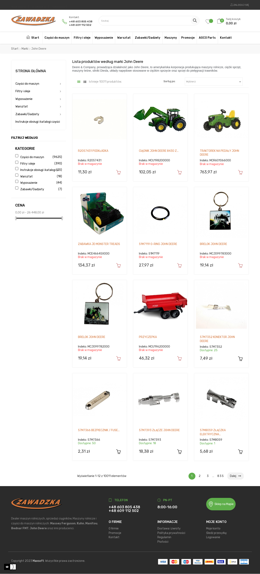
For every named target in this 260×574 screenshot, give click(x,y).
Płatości (162, 541)
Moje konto (213, 528)
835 (220, 476)
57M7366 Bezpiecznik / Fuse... (99, 430)
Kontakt (114, 537)
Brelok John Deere (213, 244)
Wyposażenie (23, 99)
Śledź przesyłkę (216, 533)
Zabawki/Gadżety (27, 114)
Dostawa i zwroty (169, 528)
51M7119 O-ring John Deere (158, 244)
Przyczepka (148, 337)
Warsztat (21, 106)
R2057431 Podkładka (93, 151)
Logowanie (213, 537)
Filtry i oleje (22, 91)
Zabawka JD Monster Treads (99, 244)
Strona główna (30, 71)
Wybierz (214, 81)
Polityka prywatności (171, 533)
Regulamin (164, 537)
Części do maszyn (27, 83)
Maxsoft (38, 561)
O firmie (114, 528)
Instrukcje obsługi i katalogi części (37, 122)
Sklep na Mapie (221, 504)
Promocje (115, 533)
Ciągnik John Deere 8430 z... (159, 151)
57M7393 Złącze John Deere (159, 430)
